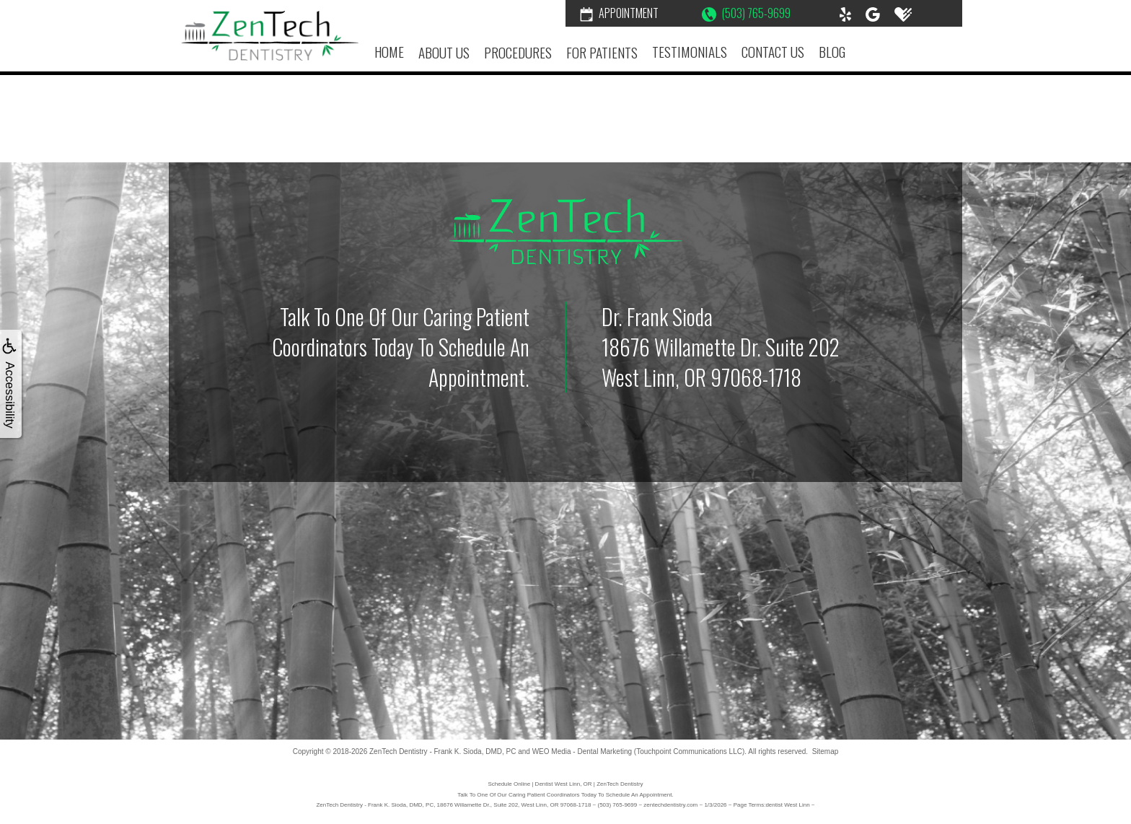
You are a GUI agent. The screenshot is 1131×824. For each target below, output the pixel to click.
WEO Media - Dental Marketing (582, 751)
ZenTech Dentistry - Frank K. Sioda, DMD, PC (442, 751)
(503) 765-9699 (746, 13)
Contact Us (772, 51)
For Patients (602, 52)
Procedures (518, 52)
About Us (444, 52)
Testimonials (689, 51)
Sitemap (825, 751)
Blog (832, 51)
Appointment (619, 13)
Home (389, 51)
